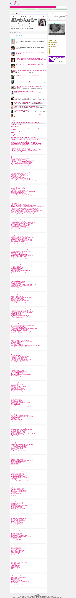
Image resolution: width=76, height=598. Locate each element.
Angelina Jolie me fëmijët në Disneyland (17, 252)
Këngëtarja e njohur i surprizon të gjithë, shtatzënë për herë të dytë (21, 303)
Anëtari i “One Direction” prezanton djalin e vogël (18, 389)
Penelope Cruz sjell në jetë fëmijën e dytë (17, 560)
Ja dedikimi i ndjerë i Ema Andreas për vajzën (17, 388)
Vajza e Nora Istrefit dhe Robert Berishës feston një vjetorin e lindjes (21, 359)
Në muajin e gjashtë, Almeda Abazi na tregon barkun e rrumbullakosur (23, 151)
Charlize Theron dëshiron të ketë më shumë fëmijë (18, 450)
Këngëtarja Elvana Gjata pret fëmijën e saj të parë (18, 302)
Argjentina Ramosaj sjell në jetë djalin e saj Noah (18, 432)
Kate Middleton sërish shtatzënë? (16, 516)
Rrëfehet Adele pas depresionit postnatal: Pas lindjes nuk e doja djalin (21, 309)
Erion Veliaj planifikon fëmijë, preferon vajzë (17, 192)
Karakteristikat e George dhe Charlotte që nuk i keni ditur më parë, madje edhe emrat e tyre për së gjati (26, 210)
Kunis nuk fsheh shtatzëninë (15, 509)
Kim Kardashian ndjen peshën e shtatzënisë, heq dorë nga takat (20, 402)
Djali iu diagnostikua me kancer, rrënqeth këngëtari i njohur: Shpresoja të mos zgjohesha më (24, 180)
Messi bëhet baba (13, 590)
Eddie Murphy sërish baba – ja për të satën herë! (18, 361)
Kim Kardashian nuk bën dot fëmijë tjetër (17, 459)
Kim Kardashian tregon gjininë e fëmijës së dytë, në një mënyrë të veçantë (22, 444)
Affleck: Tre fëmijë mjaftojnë (15, 566)
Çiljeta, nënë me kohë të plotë (15, 549)
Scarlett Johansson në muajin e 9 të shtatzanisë (18, 508)
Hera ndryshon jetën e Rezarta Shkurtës (17, 524)
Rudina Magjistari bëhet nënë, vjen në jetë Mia (18, 397)
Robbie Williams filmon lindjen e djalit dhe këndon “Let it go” (20, 490)
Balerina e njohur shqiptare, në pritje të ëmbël (17, 326)
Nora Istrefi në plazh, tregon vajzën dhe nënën (18, 431)
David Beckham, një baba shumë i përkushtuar (18, 520)
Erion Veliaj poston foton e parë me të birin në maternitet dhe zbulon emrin (22, 179)
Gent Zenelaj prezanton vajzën (15, 353)
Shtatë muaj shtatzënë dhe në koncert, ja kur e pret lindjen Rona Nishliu (27, 122)
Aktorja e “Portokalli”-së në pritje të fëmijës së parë (18, 317)
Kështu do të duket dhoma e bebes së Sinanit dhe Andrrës (19, 363)
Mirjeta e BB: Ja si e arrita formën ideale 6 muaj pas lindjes (19, 329)
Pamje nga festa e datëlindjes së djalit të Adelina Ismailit (23, 134)
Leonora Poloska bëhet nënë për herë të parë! (18, 241)
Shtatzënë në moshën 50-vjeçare (16, 313)
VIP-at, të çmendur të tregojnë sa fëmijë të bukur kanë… (19, 447)
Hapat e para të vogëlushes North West (16, 506)
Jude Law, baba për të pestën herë (16, 493)
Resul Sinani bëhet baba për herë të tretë (17, 373)
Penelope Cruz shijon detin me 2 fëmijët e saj (17, 519)
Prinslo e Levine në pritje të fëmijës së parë (17, 383)
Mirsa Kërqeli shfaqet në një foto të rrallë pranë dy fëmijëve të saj (20, 238)
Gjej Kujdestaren (54, 42)
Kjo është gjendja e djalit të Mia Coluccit (17, 298)
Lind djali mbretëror (15, 120)
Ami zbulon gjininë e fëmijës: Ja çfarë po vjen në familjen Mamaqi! (21, 227)
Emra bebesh (53, 48)
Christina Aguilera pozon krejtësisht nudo (17, 510)
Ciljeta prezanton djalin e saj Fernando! (16, 580)
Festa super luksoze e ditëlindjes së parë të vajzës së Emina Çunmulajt (21, 285)
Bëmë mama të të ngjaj (14, 294)
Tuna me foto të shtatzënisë (15, 288)
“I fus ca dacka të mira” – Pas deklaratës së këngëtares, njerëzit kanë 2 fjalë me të (23, 214)
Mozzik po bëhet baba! (14, 189)
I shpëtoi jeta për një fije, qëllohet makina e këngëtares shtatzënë (28, 102)
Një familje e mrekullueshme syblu (16, 399)
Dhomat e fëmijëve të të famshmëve (16, 539)
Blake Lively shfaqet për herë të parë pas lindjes (18, 466)
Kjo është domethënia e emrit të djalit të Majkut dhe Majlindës (20, 265)
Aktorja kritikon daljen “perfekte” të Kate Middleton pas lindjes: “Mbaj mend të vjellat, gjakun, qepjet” (26, 181)
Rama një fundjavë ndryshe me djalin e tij (17, 376)
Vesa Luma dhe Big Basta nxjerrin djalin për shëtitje (18, 346)
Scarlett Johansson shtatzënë (15, 532)
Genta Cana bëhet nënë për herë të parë (23, 91)
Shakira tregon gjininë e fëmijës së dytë (16, 501)
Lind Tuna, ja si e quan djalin (15, 273)
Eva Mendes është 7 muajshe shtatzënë (17, 517)
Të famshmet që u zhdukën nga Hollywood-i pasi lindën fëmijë (20, 477)
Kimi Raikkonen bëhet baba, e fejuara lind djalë (18, 473)
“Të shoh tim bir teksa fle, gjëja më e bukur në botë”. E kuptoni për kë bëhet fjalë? (23, 433)
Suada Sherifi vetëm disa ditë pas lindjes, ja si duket (18, 318)
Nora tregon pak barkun (14, 464)
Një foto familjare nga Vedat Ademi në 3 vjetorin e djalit (19, 392)
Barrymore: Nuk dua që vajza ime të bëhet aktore (18, 584)
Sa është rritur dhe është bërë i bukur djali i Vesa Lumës (19, 254)
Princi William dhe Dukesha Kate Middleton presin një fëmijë (20, 581)
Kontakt (38, 594)
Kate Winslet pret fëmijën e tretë (15, 568)
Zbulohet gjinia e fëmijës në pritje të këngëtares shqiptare (19, 243)
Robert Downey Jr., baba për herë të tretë (17, 486)
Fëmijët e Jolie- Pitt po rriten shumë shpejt (17, 413)
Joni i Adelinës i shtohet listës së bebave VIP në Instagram (19, 166)
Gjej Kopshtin (53, 44)
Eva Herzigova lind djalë (14, 570)
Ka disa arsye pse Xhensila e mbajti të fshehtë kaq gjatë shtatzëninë (21, 194)
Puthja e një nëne (13, 540)
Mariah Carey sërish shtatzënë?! (15, 420)
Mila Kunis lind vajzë (14, 496)
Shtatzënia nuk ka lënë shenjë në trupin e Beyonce (18, 576)
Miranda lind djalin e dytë (14, 564)
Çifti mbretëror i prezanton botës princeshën (17, 452)
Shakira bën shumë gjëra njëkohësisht (16, 400)
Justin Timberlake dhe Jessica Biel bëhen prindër (18, 458)
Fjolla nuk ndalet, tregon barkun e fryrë (16, 436)
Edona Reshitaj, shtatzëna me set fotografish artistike (19, 299)
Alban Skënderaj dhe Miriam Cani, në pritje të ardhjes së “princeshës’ (21, 442)
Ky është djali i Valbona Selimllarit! (16, 266)
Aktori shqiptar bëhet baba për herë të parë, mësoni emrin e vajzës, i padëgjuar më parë (24, 328)
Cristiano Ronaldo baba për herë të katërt (17, 250)
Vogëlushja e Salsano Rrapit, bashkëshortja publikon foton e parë (20, 356)
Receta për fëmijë (54, 46)
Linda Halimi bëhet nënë (16, 135)
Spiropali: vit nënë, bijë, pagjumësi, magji (17, 384)
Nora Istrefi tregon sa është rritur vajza (16, 419)
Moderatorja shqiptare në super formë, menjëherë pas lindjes (20, 202)
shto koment (19, 32)
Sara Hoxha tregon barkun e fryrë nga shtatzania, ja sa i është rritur (21, 315)
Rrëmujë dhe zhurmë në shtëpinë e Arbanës (17, 295)
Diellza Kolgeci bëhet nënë (17, 124)
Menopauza (53, 52)
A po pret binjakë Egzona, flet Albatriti (16, 176)
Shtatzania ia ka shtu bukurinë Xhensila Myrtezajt (18, 188)
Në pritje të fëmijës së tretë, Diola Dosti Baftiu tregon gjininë (20, 204)
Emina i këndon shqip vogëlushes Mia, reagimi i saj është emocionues (21, 187)
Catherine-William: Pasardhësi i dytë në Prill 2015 (18, 491)
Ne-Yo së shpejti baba (14, 414)
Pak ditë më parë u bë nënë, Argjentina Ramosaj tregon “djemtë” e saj (21, 429)
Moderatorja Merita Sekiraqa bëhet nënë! (17, 229)
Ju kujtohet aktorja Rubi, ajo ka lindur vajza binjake (18, 159)
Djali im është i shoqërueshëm (15, 579)
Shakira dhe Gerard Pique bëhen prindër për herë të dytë (19, 472)
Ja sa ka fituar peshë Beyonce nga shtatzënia (17, 264)
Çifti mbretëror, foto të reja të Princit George (17, 550)
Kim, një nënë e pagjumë (14, 538)
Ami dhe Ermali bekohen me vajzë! (16, 196)
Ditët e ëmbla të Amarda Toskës (15, 563)
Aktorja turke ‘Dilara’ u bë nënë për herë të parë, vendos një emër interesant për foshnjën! (24, 211)
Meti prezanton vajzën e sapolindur (16, 369)
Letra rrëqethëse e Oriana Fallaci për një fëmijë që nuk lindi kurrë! (20, 178)
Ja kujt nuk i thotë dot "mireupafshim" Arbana (17, 372)
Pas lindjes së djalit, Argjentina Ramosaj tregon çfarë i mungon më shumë (22, 416)
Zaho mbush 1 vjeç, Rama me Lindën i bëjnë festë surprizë (19, 430)
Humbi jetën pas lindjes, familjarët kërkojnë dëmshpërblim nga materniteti (22, 460)
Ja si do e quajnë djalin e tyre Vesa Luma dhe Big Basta (19, 382)
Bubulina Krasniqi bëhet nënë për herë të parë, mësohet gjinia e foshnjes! (22, 255)
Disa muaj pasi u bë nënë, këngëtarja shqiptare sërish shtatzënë (20, 258)
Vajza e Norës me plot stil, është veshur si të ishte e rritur (19, 175)
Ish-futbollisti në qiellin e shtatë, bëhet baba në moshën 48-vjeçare (21, 172)
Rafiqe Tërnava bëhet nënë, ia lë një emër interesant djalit (24, 119)
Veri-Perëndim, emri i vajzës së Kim (16, 565)
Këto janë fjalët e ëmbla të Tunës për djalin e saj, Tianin (19, 272)
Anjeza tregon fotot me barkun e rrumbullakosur (18, 174)
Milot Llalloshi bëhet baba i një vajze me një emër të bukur (24, 137)
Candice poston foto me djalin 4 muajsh (16, 286)
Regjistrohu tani (51, 19)
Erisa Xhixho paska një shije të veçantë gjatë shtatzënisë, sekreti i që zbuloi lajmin (23, 212)
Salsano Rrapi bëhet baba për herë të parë (17, 390)
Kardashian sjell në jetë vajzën (15, 567)
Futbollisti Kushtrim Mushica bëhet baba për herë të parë (19, 190)
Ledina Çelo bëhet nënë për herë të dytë (17, 489)
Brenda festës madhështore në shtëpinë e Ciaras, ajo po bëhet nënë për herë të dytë (23, 284)
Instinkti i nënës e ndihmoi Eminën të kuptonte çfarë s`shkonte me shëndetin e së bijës (26, 143)
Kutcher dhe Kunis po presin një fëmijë (16, 531)
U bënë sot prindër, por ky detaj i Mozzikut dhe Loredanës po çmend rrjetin (22, 161)
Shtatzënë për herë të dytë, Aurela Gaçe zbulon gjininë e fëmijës (20, 332)
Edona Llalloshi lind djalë (14, 385)
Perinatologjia (53, 50)
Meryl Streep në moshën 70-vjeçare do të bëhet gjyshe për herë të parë (21, 162)
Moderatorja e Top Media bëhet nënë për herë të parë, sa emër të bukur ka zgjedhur (23, 215)
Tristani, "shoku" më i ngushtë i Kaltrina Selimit (18, 324)
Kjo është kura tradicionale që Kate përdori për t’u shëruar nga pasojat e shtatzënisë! (23, 205)
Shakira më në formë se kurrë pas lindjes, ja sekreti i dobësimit (20, 406)
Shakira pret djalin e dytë (14, 504)
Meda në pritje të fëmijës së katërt (16, 314)
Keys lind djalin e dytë (14, 478)
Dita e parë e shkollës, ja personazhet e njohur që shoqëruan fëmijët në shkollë (22, 325)
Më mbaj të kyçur (62, 17)
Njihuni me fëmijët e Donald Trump (16, 339)
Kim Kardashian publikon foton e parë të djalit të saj (18, 386)
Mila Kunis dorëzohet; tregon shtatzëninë (17, 526)
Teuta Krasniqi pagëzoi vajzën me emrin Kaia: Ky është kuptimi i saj (21, 316)
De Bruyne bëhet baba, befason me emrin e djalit (18, 177)
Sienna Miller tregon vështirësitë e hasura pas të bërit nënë (19, 475)
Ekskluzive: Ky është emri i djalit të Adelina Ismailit (18, 279)
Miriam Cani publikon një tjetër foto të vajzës (17, 370)
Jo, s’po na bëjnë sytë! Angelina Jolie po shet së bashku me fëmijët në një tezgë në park (26, 149)
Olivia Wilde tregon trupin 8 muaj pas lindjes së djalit (18, 481)
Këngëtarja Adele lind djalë (15, 591)
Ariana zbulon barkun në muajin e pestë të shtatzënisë (26, 106)
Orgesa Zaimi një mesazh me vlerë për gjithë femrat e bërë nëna (20, 437)
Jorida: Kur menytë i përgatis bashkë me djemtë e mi (18, 446)
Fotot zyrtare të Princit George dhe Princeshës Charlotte (19, 445)
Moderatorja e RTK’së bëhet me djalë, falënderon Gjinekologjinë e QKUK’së (22, 223)
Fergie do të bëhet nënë (14, 582)
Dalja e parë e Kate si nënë (15, 546)
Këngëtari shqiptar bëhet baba (15, 343)
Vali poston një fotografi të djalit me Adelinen (17, 235)
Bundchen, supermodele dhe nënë (16, 548)
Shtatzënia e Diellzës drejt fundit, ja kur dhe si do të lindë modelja (25, 139)
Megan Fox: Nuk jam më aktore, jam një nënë (17, 585)
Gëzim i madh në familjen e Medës (16, 269)
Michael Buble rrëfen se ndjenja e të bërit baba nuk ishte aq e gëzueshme (22, 465)
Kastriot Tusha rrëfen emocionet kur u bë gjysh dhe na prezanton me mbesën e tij (23, 237)
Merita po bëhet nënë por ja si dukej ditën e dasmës (18, 234)
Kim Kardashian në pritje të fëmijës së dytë (17, 448)
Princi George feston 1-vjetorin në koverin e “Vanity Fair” (19, 518)
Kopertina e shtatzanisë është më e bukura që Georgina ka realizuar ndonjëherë (23, 244)
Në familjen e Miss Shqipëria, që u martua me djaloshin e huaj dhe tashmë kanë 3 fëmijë (24, 209)
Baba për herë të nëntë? (14, 407)
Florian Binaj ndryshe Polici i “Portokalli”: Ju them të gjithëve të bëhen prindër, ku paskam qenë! (25, 213)
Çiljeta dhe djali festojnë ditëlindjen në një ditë (17, 471)
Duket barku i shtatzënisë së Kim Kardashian (17, 434)
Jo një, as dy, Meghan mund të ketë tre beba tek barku (20, 148)
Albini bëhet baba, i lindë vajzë (15, 521)
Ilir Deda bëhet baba (14, 333)
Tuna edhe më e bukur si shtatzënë (16, 283)
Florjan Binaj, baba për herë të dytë (16, 347)
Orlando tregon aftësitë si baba (15, 525)
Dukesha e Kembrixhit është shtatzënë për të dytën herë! (19, 502)
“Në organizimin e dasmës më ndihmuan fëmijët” (18, 487)
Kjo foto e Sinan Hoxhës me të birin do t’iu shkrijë (18, 282)
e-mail (11, 32)
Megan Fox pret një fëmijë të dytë (16, 555)
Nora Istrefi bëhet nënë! (14, 449)
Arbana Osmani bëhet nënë (15, 463)
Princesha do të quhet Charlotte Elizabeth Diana (18, 451)
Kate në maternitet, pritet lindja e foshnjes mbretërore (19, 562)
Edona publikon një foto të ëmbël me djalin (17, 253)
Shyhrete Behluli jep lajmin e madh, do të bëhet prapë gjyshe (20, 156)
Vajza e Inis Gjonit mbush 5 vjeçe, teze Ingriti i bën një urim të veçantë (21, 297)
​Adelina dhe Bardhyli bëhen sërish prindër (17, 503)
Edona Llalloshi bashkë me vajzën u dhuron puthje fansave (19, 505)
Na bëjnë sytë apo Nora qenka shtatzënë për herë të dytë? (19, 173)
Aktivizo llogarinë (56, 19)
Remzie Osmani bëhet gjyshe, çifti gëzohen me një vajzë (28, 46)
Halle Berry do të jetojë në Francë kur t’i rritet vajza (18, 577)
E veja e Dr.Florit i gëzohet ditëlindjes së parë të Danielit (19, 412)
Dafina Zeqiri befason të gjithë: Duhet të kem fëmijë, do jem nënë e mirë (21, 163)
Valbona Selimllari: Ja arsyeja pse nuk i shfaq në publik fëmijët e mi (21, 308)
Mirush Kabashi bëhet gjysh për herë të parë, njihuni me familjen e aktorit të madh (23, 222)
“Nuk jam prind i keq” (14, 494)
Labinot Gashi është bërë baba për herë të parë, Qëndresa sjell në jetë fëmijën (22, 160)
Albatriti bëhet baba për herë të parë (16, 271)
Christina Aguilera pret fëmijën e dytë (16, 533)
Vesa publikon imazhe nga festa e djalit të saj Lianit (18, 259)
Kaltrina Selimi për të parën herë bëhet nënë (17, 488)
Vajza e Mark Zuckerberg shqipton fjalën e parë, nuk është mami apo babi (22, 311)
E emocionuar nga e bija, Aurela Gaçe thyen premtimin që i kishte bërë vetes (22, 348)
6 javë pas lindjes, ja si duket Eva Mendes (17, 344)
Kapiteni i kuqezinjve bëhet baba (15, 403)
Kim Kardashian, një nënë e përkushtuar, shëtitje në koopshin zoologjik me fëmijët (23, 195)
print (15, 32)
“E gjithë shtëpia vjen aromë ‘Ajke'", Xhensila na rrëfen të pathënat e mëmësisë (22, 157)
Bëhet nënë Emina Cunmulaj (15, 375)
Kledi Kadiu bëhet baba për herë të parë (17, 391)
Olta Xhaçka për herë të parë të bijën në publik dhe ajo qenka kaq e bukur (22, 164)
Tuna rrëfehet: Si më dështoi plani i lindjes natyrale (18, 221)
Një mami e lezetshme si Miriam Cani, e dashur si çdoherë (19, 338)
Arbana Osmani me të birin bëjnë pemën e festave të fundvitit (20, 300)
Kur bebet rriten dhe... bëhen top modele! (17, 551)
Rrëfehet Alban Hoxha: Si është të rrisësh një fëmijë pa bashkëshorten (21, 239)
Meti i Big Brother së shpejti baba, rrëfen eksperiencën (19, 371)
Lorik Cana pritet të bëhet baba (15, 456)
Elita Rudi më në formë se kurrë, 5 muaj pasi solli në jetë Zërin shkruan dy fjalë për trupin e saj (28, 97)
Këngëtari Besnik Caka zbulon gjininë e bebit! (17, 201)
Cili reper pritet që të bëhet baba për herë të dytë (18, 281)
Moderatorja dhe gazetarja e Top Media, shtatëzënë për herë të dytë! (21, 251)
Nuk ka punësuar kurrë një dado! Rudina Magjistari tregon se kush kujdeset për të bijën (26, 144)
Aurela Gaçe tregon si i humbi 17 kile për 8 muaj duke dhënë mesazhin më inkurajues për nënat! (25, 242)
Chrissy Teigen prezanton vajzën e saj (16, 368)
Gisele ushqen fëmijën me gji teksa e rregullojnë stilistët (19, 535)
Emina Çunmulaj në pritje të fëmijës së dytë (17, 219)
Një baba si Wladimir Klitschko (15, 404)
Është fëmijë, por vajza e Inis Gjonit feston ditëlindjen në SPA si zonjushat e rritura (23, 165)
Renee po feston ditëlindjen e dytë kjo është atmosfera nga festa (20, 270)
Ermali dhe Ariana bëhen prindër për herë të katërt (25, 81)
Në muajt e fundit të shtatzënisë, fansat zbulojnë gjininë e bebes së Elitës (23, 141)
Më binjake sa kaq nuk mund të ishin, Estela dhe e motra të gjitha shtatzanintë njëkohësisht (24, 208)
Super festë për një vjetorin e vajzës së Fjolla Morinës (19, 330)
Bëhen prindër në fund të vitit (15, 578)
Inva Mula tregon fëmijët (14, 435)
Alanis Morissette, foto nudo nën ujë (16, 342)
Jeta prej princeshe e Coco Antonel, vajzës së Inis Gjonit (19, 236)
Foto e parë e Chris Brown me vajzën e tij (17, 457)
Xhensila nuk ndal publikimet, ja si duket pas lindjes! (18, 186)
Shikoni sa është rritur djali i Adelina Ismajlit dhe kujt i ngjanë (20, 249)
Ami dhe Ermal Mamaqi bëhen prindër (16, 545)
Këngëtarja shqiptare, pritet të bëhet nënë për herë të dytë (19, 360)
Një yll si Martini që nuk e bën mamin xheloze (17, 378)
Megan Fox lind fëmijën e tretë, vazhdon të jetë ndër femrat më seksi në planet (22, 331)
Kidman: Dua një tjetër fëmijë (15, 495)
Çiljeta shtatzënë (13, 492)
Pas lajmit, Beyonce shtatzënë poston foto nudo (18, 289)
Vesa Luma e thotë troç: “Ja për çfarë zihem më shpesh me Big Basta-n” (23, 145)
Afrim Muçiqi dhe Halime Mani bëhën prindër (17, 474)
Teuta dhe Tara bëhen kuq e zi (15, 301)
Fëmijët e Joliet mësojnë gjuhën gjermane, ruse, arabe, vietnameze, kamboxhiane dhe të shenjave (25, 345)
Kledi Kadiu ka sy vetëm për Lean (16, 355)
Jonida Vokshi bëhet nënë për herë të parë (25, 40)
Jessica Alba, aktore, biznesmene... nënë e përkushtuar (19, 461)
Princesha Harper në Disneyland (15, 417)
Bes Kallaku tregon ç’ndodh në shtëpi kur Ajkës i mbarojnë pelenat (21, 171)
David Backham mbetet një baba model (16, 287)
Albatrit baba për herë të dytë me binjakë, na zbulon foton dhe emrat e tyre (24, 150)
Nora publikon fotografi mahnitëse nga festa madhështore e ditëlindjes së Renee (23, 191)
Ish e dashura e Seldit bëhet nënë (16, 421)
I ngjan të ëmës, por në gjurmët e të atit (16, 398)
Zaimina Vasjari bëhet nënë (15, 203)
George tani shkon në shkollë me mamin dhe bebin (18, 226)
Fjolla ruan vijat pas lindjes (15, 418)
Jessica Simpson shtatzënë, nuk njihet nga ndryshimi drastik (20, 158)
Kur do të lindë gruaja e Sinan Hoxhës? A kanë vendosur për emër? (21, 374)
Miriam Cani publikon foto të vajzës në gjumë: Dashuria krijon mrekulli (21, 312)
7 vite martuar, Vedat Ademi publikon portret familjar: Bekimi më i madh (21, 428)
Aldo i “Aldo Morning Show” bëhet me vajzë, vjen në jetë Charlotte (20, 225)
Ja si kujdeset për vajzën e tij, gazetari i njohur (17, 274)
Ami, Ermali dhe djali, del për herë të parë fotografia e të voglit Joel (21, 536)
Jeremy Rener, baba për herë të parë (16, 575)
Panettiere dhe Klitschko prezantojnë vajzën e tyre (18, 479)
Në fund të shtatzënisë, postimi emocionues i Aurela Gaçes (19, 310)
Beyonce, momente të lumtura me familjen (17, 522)
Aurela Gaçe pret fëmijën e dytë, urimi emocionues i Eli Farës (20, 340)
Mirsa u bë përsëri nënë (14, 257)
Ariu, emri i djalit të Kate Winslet (15, 534)
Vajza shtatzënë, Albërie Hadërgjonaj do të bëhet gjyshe (19, 443)
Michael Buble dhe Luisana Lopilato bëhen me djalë (18, 547)
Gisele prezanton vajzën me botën (16, 583)
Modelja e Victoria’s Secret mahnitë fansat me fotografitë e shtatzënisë (21, 341)
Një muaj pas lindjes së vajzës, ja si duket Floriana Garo (19, 193)
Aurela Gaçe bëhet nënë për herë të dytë (17, 296)
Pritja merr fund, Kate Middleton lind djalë (17, 561)
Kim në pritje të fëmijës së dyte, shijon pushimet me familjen (20, 415)
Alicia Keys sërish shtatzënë (15, 511)
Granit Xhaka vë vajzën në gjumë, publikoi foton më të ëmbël (29, 64)
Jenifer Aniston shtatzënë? (15, 553)
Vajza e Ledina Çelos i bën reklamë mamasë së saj (18, 327)
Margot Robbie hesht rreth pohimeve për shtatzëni (18, 220)
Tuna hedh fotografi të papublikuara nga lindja (17, 267)
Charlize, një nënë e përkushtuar (15, 552)
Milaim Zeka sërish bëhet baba (15, 362)
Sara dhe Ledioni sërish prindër (21, 110)
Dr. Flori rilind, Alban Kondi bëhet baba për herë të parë (19, 358)
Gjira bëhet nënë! (14, 126)
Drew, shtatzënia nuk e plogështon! (16, 537)
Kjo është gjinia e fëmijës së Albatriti (16, 280)
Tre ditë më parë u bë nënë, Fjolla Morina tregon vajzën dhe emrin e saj (21, 422)
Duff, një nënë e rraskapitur (15, 554)
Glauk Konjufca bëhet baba (15, 405)
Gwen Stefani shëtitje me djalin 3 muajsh (17, 523)
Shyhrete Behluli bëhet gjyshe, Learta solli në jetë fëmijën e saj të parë (21, 240)
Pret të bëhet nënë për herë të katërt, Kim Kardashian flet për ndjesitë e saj (24, 142)
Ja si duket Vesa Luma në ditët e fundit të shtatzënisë (19, 357)
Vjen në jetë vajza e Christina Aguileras (16, 507)
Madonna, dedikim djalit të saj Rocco (16, 387)
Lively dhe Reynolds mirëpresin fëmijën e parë (18, 476)
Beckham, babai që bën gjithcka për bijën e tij (17, 377)
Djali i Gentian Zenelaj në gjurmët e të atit (17, 323)
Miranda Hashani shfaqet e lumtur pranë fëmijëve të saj (26, 75)
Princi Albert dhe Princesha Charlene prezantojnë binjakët (19, 480)
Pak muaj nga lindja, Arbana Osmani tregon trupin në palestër (20, 427)
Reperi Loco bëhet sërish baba (15, 354)
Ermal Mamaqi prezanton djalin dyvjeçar (17, 401)
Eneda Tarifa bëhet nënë (14, 569)
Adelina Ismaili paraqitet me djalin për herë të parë (18, 256)
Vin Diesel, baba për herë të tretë (16, 462)
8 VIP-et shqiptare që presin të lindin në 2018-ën (18, 228)
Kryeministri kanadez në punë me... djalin (17, 268)
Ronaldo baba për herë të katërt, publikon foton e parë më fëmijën (20, 224)
